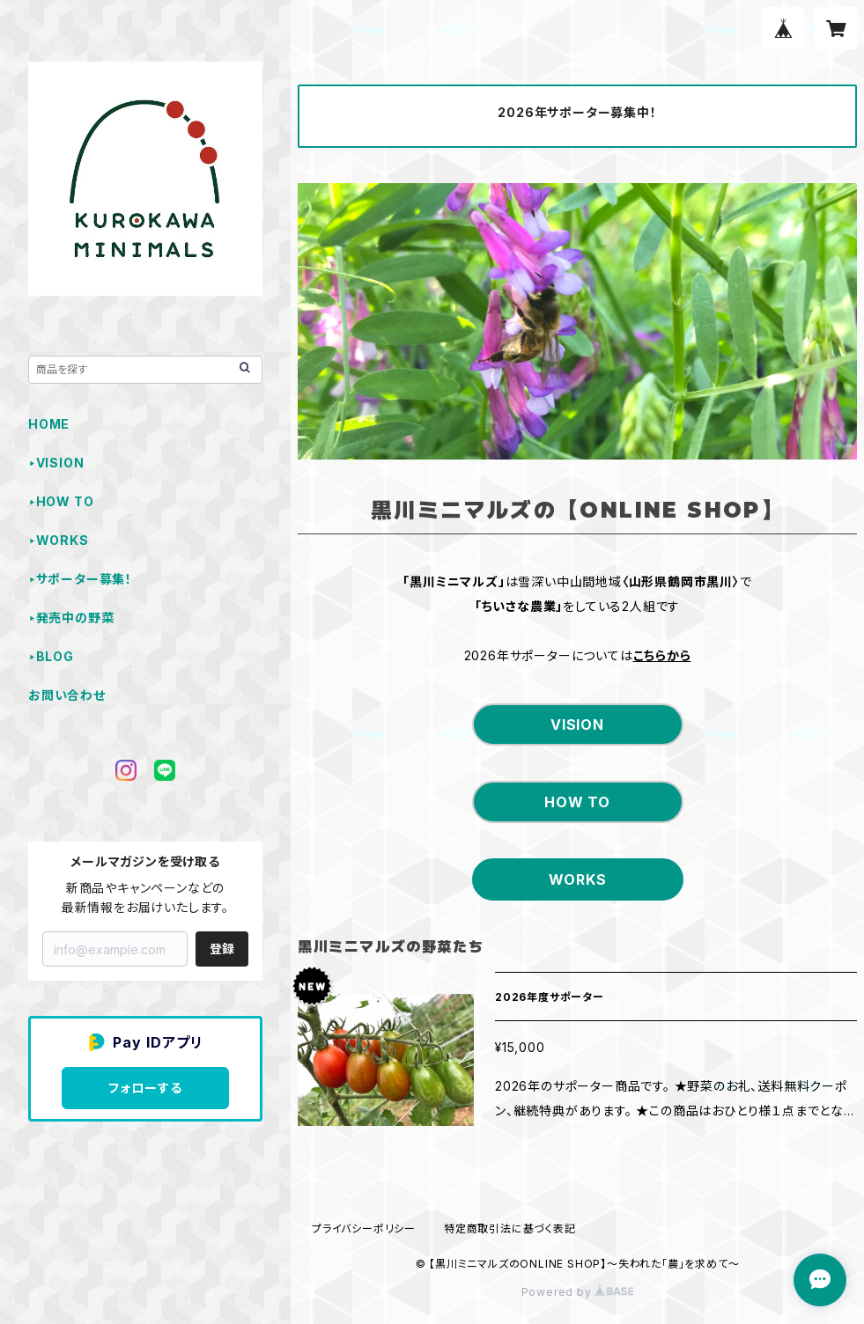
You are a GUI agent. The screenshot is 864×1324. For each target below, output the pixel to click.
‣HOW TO (60, 501)
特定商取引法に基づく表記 (510, 1228)
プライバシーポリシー (364, 1228)
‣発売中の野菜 (71, 617)
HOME (49, 423)
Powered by (577, 1291)
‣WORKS (58, 540)
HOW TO (577, 802)
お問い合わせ (67, 695)
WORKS (578, 879)
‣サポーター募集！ (80, 578)
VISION (577, 724)
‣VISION (56, 462)
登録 (222, 948)
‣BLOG (51, 656)
